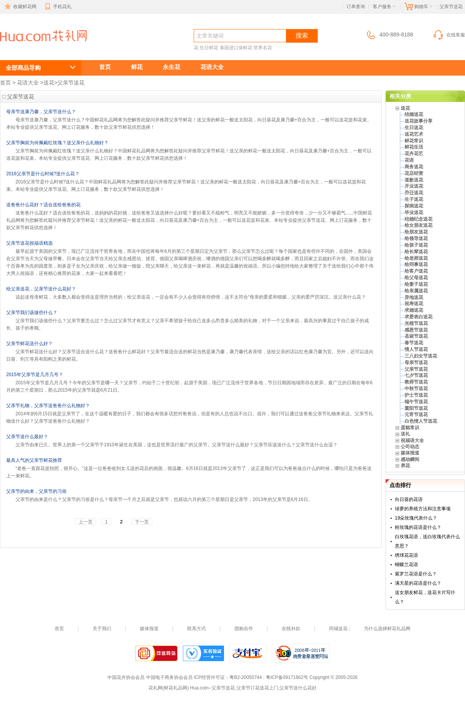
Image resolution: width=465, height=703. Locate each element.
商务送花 (414, 166)
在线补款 (291, 628)
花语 (409, 160)
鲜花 (137, 67)
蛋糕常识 (410, 427)
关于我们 (102, 628)
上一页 (86, 522)
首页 (105, 67)
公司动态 (410, 446)
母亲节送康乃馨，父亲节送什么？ (41, 111)
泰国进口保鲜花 (236, 47)
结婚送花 (414, 114)
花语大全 (212, 67)
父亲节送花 (70, 82)
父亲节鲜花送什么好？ (29, 343)
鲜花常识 (414, 140)
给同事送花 (416, 264)
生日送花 (414, 127)
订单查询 (355, 6)
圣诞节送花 (416, 336)
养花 (405, 465)
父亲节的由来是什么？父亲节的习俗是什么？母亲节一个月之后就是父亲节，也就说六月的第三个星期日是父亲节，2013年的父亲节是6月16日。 (164, 499)
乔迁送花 (414, 192)
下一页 (142, 522)
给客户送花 (416, 271)
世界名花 (262, 47)
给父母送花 (416, 277)
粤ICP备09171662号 (287, 677)
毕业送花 (414, 212)
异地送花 (414, 297)
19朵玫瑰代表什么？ (416, 518)
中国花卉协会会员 (126, 677)
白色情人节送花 (421, 421)
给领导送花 (416, 238)
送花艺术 (414, 134)
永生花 (171, 67)
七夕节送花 (416, 375)
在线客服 (448, 35)
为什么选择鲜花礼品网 (387, 628)
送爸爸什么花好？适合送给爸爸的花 (43, 204)
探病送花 (414, 206)
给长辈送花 (416, 251)
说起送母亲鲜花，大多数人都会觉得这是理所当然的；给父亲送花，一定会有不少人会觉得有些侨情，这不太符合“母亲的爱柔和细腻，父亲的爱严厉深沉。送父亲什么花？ (191, 297)
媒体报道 (410, 453)
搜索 (302, 35)
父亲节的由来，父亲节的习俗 (36, 491)
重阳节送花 (416, 408)
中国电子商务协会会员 (169, 677)
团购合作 (243, 628)
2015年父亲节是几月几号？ (34, 374)
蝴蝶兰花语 (406, 564)
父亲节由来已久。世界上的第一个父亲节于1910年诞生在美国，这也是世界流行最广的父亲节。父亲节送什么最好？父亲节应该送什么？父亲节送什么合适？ (177, 444)
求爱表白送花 (418, 317)
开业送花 (414, 186)
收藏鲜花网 (19, 6)
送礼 (405, 434)
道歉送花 (414, 180)
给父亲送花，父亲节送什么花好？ (41, 289)
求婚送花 (414, 310)
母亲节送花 (416, 362)
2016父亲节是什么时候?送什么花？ (42, 173)
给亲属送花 (416, 291)
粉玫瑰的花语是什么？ (418, 527)
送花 (48, 82)
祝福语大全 (412, 440)
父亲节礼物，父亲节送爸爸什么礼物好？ (48, 405)
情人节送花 (416, 349)
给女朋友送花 (418, 225)
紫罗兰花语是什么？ (416, 574)
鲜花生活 (414, 147)
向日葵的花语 (409, 499)
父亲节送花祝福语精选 (29, 243)
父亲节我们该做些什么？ (31, 312)
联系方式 (196, 628)
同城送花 (338, 628)
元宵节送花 (416, 414)
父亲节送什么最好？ (27, 436)
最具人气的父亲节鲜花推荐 (34, 460)
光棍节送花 (416, 323)
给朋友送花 (416, 232)
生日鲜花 (209, 47)
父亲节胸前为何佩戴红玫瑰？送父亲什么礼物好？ (57, 142)
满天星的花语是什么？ (418, 583)
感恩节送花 (416, 330)
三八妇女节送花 (421, 356)
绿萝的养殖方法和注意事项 (423, 508)
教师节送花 (416, 382)
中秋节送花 (416, 388)
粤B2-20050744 (245, 677)
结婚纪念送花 (418, 219)
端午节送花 (416, 401)
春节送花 (414, 342)
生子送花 (414, 199)
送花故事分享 (418, 121)
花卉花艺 (414, 153)
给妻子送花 (416, 284)
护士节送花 (416, 395)
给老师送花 (416, 258)
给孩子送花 (416, 245)
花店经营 (414, 173)
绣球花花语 (406, 555)
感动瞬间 (410, 459)
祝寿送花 (414, 303)
